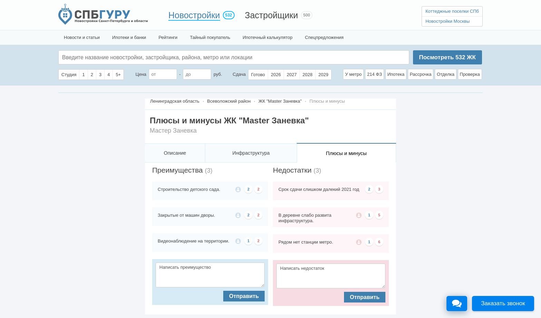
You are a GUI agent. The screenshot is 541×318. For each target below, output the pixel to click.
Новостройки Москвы (447, 21)
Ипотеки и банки (129, 37)
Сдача (239, 74)
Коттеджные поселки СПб (452, 11)
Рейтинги (167, 37)
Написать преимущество (210, 275)
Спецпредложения (324, 37)
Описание (175, 153)
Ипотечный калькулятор (268, 37)
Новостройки (194, 15)
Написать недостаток (330, 276)
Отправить (244, 296)
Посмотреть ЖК (447, 57)
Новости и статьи (82, 37)
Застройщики (271, 15)
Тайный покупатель (210, 37)
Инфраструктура (250, 153)
